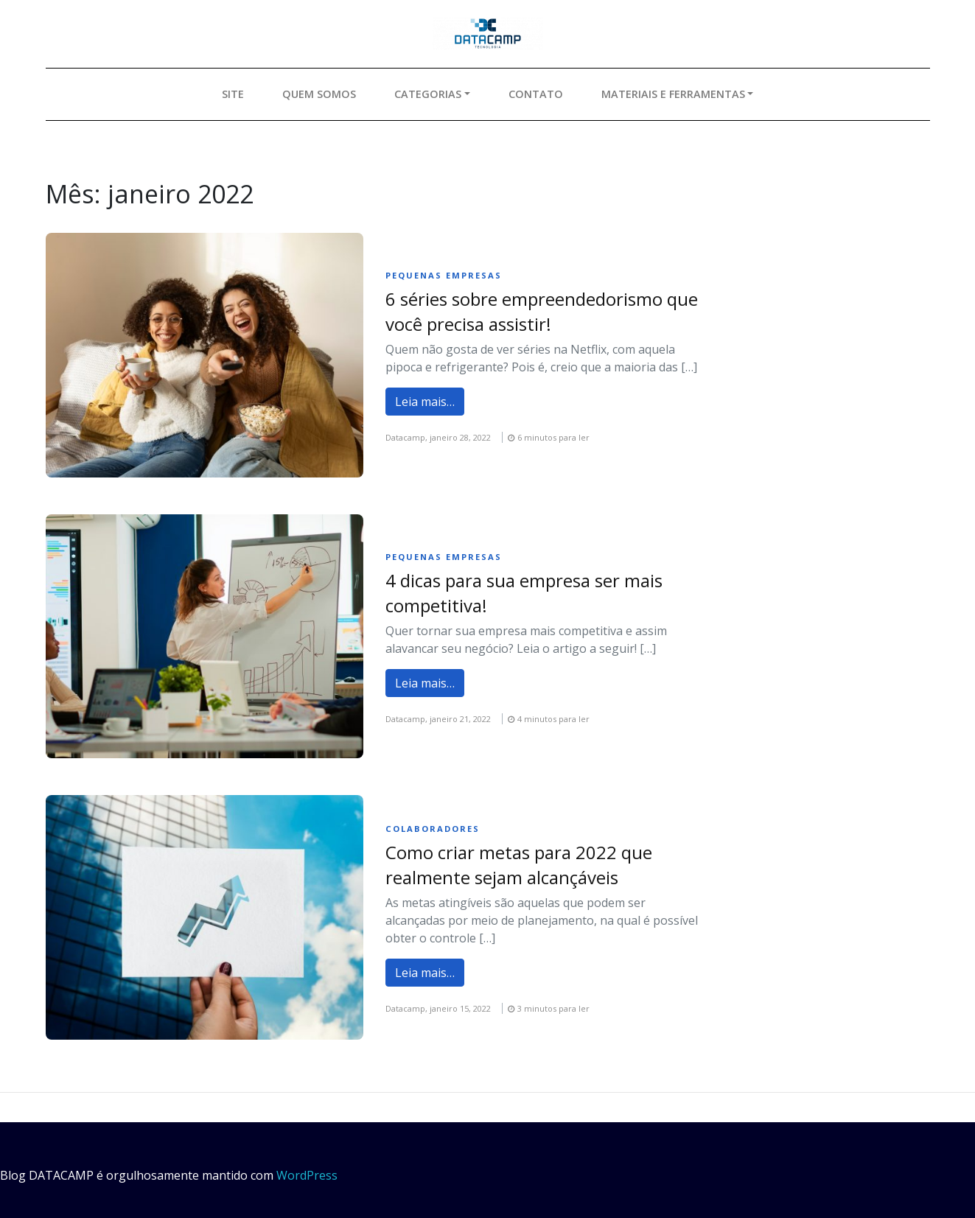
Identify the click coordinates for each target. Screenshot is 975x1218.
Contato (536, 94)
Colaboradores (432, 828)
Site (233, 94)
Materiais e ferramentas (673, 94)
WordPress (307, 1175)
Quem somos (319, 94)
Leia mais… (425, 401)
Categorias (427, 94)
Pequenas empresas (443, 275)
